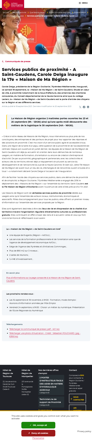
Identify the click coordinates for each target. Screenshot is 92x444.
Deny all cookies (38, 433)
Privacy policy (84, 431)
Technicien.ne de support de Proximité (50, 400)
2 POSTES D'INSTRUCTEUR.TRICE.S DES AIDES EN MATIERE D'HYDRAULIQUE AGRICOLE (51, 383)
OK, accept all (38, 425)
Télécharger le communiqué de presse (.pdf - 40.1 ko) (34, 329)
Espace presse (80, 12)
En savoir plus (44, 410)
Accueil (6, 12)
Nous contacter (78, 398)
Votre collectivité (19, 12)
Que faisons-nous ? (37, 12)
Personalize (38, 438)
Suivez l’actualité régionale (60, 12)
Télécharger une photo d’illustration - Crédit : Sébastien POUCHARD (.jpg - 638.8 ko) (44, 335)
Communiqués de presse (13, 16)
